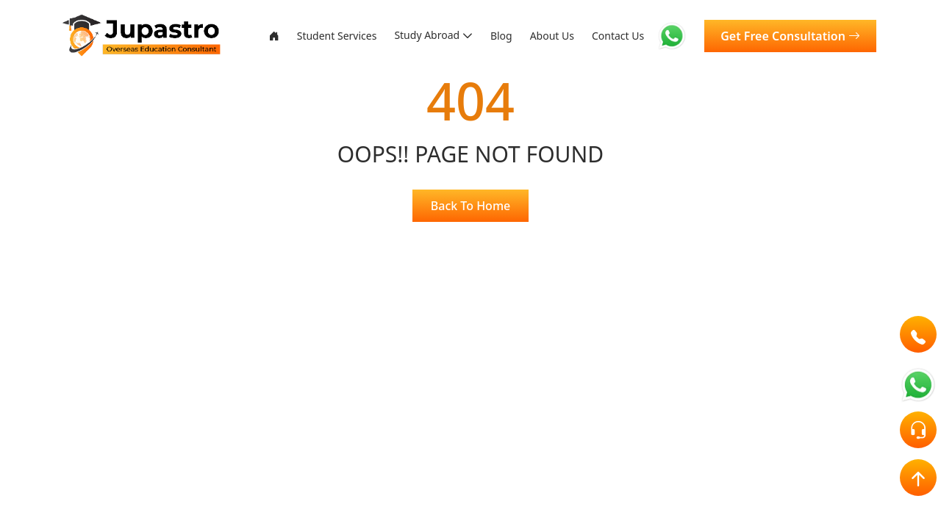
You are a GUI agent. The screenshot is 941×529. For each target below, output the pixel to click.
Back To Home (470, 206)
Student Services (282, 40)
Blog (486, 40)
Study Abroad (405, 31)
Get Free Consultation (791, 40)
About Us (533, 40)
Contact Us (606, 40)
